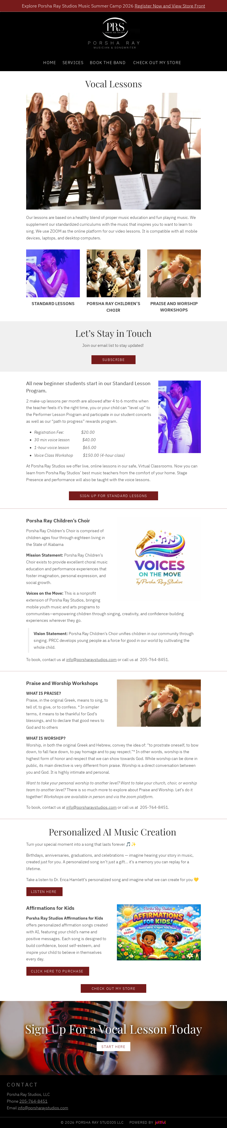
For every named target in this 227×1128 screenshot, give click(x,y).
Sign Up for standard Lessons (113, 495)
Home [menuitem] (49, 62)
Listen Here (44, 891)
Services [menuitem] (73, 62)
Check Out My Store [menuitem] (157, 62)
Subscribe (113, 359)
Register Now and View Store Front (170, 6)
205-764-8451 (33, 1101)
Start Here (113, 1046)
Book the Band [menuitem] (108, 62)
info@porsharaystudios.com (91, 659)
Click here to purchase (58, 971)
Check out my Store (113, 988)
